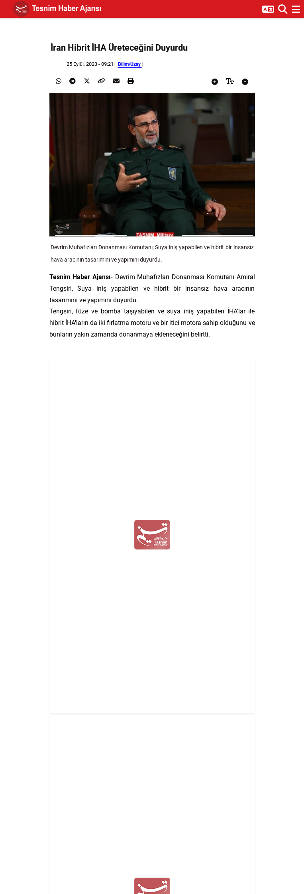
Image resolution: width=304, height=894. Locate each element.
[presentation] (58, 81)
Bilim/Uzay (130, 64)
